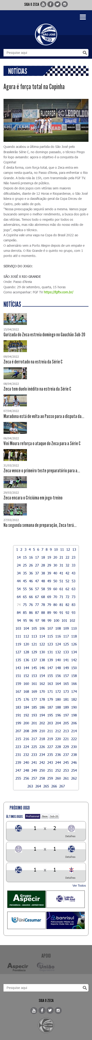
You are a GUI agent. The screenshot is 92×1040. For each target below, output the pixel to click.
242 (42, 762)
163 (50, 683)
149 (66, 668)
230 (74, 747)
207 (18, 731)
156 (58, 676)
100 (56, 620)
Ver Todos (79, 885)
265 (46, 786)
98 (43, 620)
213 (66, 731)
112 (26, 636)
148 (58, 668)
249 (34, 770)
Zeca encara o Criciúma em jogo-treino (33, 498)
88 (43, 612)
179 (50, 699)
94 (19, 620)
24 (19, 565)
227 (50, 747)
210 (42, 731)
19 (49, 557)
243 (50, 762)
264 (38, 786)
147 (50, 668)
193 (34, 715)
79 (49, 605)
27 (37, 565)
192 (26, 715)
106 (42, 628)
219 (50, 739)
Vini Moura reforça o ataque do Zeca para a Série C (42, 444)
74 (19, 605)
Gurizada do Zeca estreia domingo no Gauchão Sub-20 (44, 335)
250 (42, 770)
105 (34, 628)
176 (26, 699)
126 (74, 644)
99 (49, 620)
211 (50, 731)
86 (31, 612)
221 (66, 739)
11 (62, 549)
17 (37, 557)
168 (26, 691)
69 (49, 597)
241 (34, 762)
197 (66, 715)
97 (37, 620)
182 (74, 699)
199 (18, 723)
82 (67, 605)
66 (31, 597)
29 (49, 565)
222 (74, 739)
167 (18, 691)
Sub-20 (54, 816)
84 (19, 612)
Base (45, 816)
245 (66, 762)
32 (67, 565)
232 (26, 754)
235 (50, 754)
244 (58, 762)
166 (74, 683)
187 (50, 707)
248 (26, 770)
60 (55, 589)
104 (26, 628)
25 (25, 565)
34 (19, 573)
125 (66, 644)
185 (34, 707)
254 (74, 770)
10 (56, 549)
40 (55, 573)
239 (18, 762)
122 (42, 644)
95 (25, 620)
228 (58, 747)
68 (43, 597)
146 (42, 668)
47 (37, 581)
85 (25, 612)
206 (74, 723)
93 (73, 612)
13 (74, 549)
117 (66, 636)
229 (66, 747)
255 (18, 778)
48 (43, 581)
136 (26, 660)
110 (74, 628)
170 (42, 691)
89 (49, 612)
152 (26, 676)
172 (58, 691)
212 (58, 731)
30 (55, 565)
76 (31, 605)
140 (58, 660)
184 (26, 707)
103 (18, 628)
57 (37, 589)
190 (74, 707)
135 (18, 660)
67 (37, 597)
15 (25, 557)
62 (67, 589)
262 (74, 778)
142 (74, 660)
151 (18, 676)
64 (19, 597)
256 (26, 778)
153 (34, 676)
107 (50, 628)
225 (34, 747)
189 (66, 707)
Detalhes (70, 836)
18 (43, 557)
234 (42, 754)
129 (34, 652)
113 (34, 636)
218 (42, 739)
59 (49, 589)
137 (34, 660)
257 (34, 778)
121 (34, 644)
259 (50, 778)
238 (74, 754)
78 (43, 605)
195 (50, 715)
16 (31, 557)
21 (61, 557)
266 (54, 786)
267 (62, 786)
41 (61, 573)
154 (42, 676)
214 (74, 731)
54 (19, 589)
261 (66, 778)
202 (42, 723)
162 (42, 683)
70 (55, 597)
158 (74, 676)
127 (18, 652)
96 (31, 620)
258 (42, 778)
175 (18, 699)
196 (58, 715)
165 (66, 683)
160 (26, 683)
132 (58, 652)
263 (30, 786)
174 (74, 691)
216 (26, 739)
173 (66, 691)
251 (50, 770)
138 (42, 660)
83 (73, 605)
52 (67, 581)
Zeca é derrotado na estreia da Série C (33, 362)
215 (18, 739)
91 (61, 612)
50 (55, 581)
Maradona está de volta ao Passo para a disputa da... (44, 416)
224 (26, 747)
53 (73, 581)
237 (66, 754)
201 (34, 723)
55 (25, 589)
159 (18, 683)
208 (26, 731)
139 (50, 660)
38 (43, 573)
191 (18, 715)
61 (61, 589)
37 (37, 573)
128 (26, 652)
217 (34, 739)
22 (67, 557)
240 (26, 762)
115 (50, 636)
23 (73, 557)
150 (74, 668)
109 (66, 628)
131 (50, 652)
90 (55, 612)
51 (61, 581)
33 (73, 565)
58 (43, 589)
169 (34, 691)
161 (34, 683)
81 (61, 605)
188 (58, 707)
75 (25, 605)
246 (74, 762)
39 (49, 573)
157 (66, 676)
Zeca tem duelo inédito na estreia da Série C (37, 389)
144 (26, 668)
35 (25, 573)
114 (42, 636)
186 (42, 707)
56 (31, 589)
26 (31, 565)
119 (18, 644)
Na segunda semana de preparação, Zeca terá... (40, 525)
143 (18, 668)
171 (50, 691)
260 (58, 778)
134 (74, 652)
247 (18, 770)
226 (42, 747)
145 (34, 668)
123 (50, 644)
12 (68, 549)
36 (31, 573)
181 (66, 699)
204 (58, 723)
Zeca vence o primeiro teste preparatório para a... (42, 471)
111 (18, 636)
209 (34, 731)
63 (73, 589)
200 (26, 723)
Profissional (32, 816)
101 (64, 620)
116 (58, 636)
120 (26, 644)
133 (66, 652)
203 (50, 723)
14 (19, 557)
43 (73, 573)
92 (67, 612)
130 (42, 652)
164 (58, 683)
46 (31, 581)
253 (66, 770)
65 (25, 597)
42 (67, 573)
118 (74, 636)
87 (37, 612)
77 (37, 605)
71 (61, 597)
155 (50, 676)
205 (66, 723)
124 (58, 644)
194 (42, 715)
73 (73, 597)
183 (18, 707)
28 (43, 565)
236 (58, 754)
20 (55, 557)
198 (74, 715)
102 (72, 620)
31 (61, 565)
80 (55, 605)
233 (34, 754)
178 (42, 699)
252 (58, 770)
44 (19, 581)
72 (67, 597)
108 (58, 628)
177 (34, 699)
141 (66, 660)
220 (58, 739)
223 (18, 747)
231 (18, 754)
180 (58, 699)
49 (49, 581)
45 (25, 581)
